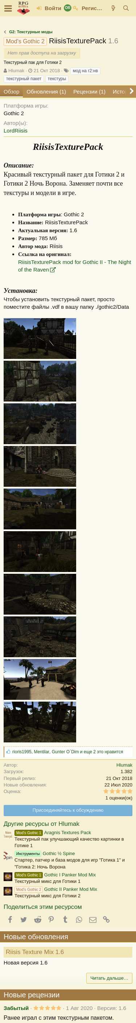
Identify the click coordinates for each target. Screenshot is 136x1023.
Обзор (11, 91)
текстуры (57, 78)
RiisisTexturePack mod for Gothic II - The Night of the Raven (74, 266)
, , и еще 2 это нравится (67, 751)
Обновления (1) (46, 91)
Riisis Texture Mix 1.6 (35, 952)
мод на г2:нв (85, 70)
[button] (8, 8)
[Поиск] (126, 8)
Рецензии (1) (89, 91)
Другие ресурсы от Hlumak (41, 823)
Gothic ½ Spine (45, 853)
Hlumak (16, 70)
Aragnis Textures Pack (53, 832)
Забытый (16, 1008)
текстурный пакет (23, 78)
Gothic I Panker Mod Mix (55, 874)
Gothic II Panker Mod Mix (56, 889)
